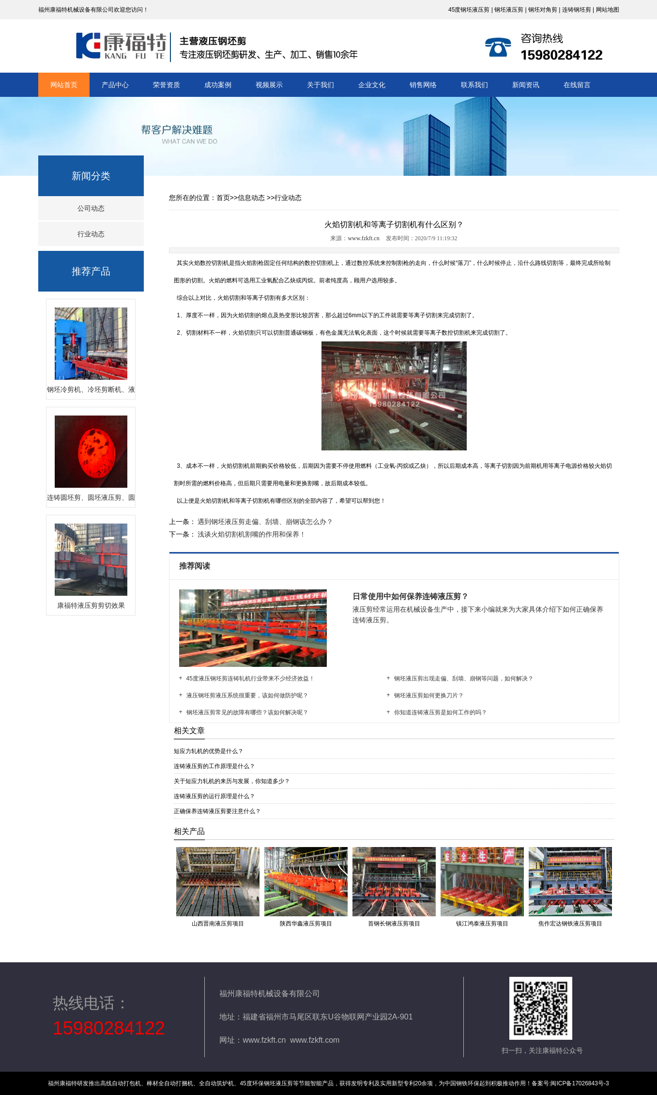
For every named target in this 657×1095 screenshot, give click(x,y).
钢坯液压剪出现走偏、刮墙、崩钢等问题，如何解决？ (464, 678)
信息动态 (251, 197)
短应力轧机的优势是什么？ (209, 751)
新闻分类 (91, 175)
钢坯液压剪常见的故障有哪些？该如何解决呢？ (247, 712)
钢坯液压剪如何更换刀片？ (429, 695)
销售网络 (423, 85)
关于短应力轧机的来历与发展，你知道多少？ (232, 781)
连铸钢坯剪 (576, 9)
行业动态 (91, 234)
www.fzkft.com (314, 1040)
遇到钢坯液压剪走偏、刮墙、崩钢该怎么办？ (265, 521)
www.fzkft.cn (363, 238)
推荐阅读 (195, 566)
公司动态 (91, 208)
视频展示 (269, 85)
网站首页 (63, 85)
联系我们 (474, 85)
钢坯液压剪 (508, 9)
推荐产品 (91, 271)
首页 (223, 197)
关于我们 (320, 85)
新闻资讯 (525, 85)
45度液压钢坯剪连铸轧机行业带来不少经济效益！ (250, 678)
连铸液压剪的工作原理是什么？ (214, 766)
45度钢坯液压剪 (468, 9)
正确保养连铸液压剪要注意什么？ (217, 811)
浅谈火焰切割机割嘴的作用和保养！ (251, 534)
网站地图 (607, 9)
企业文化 (371, 85)
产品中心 (115, 85)
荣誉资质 (166, 85)
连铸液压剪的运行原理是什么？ (214, 796)
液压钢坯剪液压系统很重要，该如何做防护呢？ (247, 695)
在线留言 (577, 85)
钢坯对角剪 (542, 9)
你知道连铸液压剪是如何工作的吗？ (440, 712)
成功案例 (217, 85)
